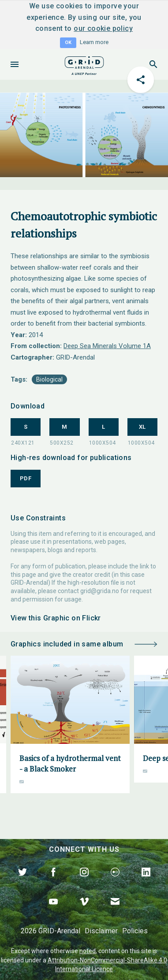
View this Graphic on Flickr (56, 618)
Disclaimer (101, 931)
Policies (135, 931)
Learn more (94, 42)
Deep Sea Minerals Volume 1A (107, 346)
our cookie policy (103, 28)
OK (68, 42)
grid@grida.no (99, 590)
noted (87, 950)
